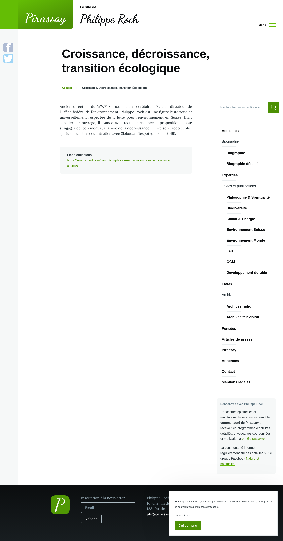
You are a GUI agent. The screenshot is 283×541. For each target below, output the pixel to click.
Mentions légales (236, 382)
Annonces (230, 361)
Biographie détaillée (244, 164)
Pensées (229, 329)
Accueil (67, 87)
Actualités (230, 131)
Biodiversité (237, 208)
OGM (231, 262)
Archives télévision (243, 317)
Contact (228, 372)
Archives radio (239, 306)
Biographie (236, 153)
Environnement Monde (246, 240)
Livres (227, 284)
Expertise (230, 175)
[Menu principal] (266, 25)
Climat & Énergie (241, 219)
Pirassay (45, 17)
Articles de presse (237, 339)
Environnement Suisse (246, 230)
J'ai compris (188, 525)
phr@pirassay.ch (253, 438)
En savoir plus (183, 515)
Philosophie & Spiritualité (248, 197)
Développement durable (247, 273)
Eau (230, 251)
